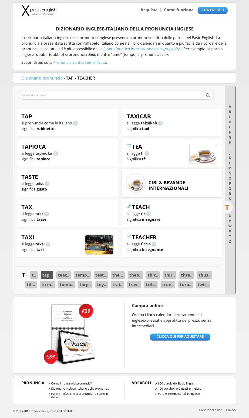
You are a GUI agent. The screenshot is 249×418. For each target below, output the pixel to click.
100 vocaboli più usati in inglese (179, 388)
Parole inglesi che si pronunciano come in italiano (79, 395)
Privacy (231, 410)
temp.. (82, 275)
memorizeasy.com (43, 411)
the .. (117, 275)
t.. (34, 275)
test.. (100, 275)
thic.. (153, 275)
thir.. (170, 275)
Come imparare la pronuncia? (71, 383)
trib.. (151, 284)
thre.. (186, 275)
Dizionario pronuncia (42, 78)
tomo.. (66, 284)
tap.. (47, 275)
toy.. (101, 284)
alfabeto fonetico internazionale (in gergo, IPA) (141, 48)
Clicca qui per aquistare (180, 336)
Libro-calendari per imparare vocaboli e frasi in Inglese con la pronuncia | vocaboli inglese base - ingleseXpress (39, 10)
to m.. (47, 284)
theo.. (135, 275)
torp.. (85, 284)
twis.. (203, 284)
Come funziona (179, 9)
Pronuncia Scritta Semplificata (79, 62)
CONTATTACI (213, 9)
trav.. (134, 284)
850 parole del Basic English (176, 383)
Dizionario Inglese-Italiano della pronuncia (80, 388)
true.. (168, 284)
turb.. (185, 284)
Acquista (149, 9)
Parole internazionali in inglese (179, 393)
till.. (31, 284)
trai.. (117, 284)
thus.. (205, 275)
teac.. (63, 275)
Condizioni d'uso (210, 410)
